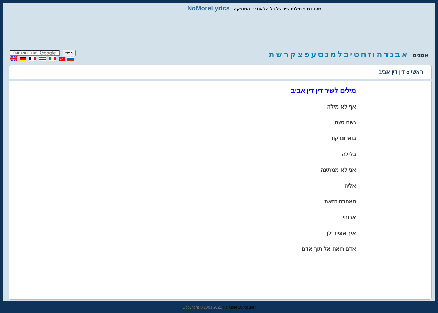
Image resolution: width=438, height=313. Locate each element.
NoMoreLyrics (208, 8)
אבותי (349, 217)
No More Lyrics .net (239, 307)
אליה (350, 186)
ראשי (417, 72)
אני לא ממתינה (338, 170)
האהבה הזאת (340, 201)
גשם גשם (345, 122)
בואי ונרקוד (343, 138)
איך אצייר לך (340, 233)
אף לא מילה (341, 107)
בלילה (349, 154)
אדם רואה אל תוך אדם (329, 249)
